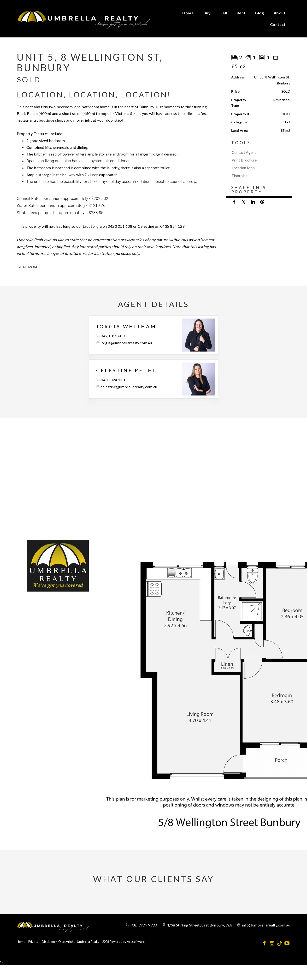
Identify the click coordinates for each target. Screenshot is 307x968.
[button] (259, 160)
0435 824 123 (113, 379)
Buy (207, 13)
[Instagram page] (272, 943)
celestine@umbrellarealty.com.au (128, 386)
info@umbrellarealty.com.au (266, 925)
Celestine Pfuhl (126, 370)
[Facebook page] (265, 943)
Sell (223, 13)
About (280, 13)
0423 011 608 (113, 336)
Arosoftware (136, 942)
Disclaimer (49, 942)
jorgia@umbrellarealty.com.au (126, 343)
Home (188, 13)
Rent (241, 13)
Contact (278, 24)
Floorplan (240, 175)
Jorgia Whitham (126, 326)
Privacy (33, 942)
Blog (259, 13)
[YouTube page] (287, 943)
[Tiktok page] (280, 943)
